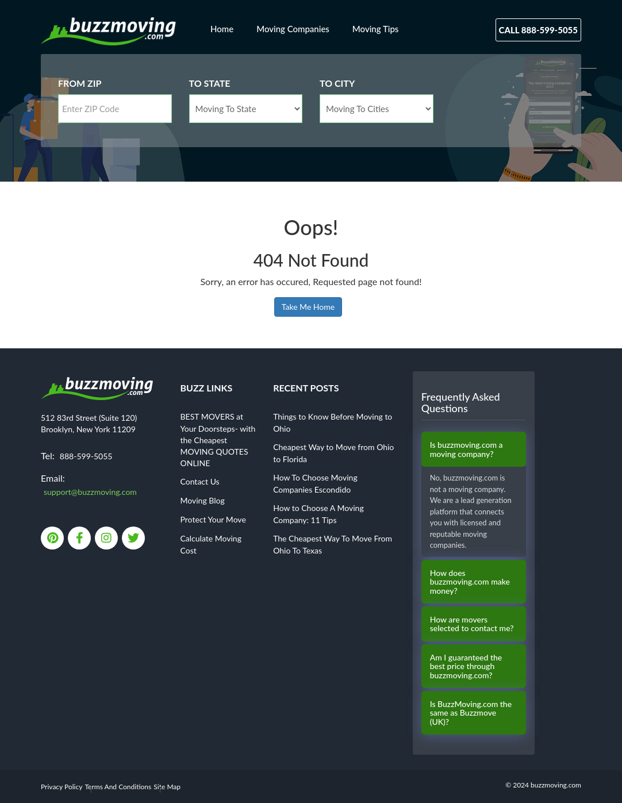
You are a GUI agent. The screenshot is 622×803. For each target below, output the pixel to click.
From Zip (79, 83)
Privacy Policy (61, 786)
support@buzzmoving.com (90, 492)
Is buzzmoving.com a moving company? (466, 449)
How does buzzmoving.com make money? (470, 581)
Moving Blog (203, 500)
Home (221, 29)
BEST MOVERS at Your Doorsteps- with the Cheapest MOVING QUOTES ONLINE (218, 440)
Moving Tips (375, 29)
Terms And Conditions (118, 786)
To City (337, 83)
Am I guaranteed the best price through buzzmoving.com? (466, 666)
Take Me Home (308, 307)
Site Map (167, 786)
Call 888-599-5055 (538, 30)
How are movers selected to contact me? (472, 624)
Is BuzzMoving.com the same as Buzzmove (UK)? (471, 713)
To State (210, 83)
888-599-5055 (86, 456)
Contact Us (200, 481)
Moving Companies (292, 29)
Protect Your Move (213, 519)
